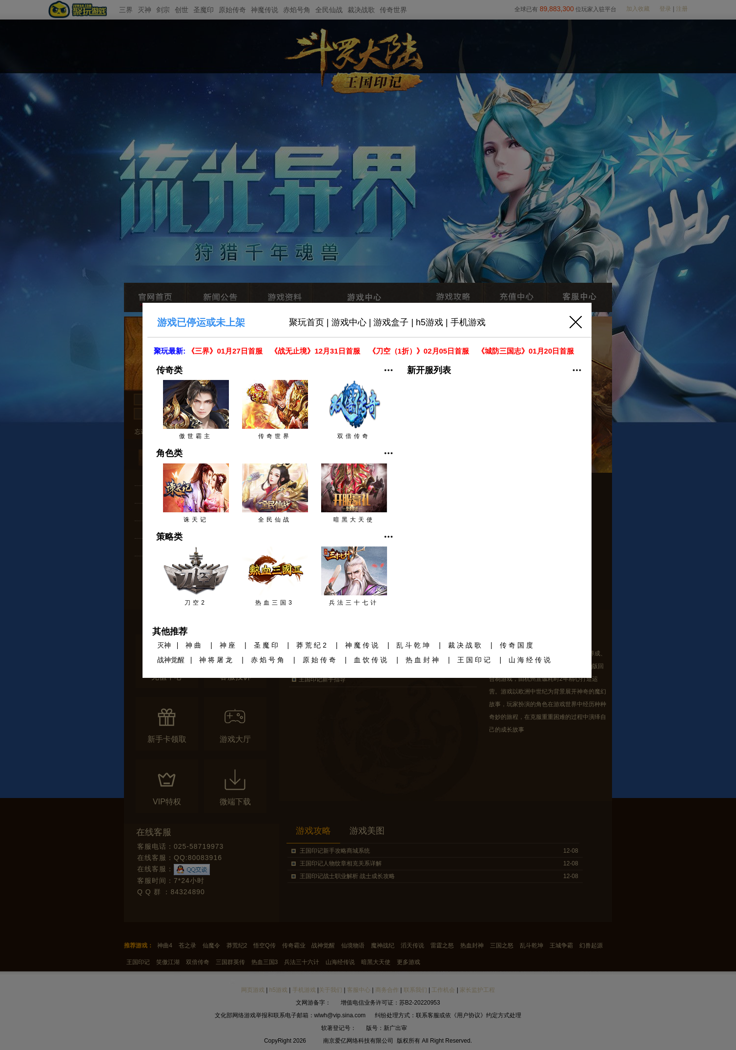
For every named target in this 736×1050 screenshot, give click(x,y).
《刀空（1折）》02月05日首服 (419, 351)
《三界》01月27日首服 (226, 351)
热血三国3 (275, 576)
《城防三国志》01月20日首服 (526, 351)
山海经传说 (530, 660)
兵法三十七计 (354, 576)
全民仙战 (275, 493)
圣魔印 (267, 645)
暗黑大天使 (354, 493)
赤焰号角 (268, 660)
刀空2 (196, 576)
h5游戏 (429, 322)
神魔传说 (362, 645)
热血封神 (423, 660)
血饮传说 (371, 660)
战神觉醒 (170, 660)
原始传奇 (320, 660)
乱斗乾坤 (413, 645)
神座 (228, 645)
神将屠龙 (216, 660)
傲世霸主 (196, 410)
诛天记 (196, 493)
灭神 (164, 645)
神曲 (194, 645)
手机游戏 (468, 322)
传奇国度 (517, 645)
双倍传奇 (354, 410)
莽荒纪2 (312, 645)
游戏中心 (349, 322)
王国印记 (474, 660)
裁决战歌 (465, 645)
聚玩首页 (306, 322)
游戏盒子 (391, 322)
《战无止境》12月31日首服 (316, 351)
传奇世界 (275, 410)
